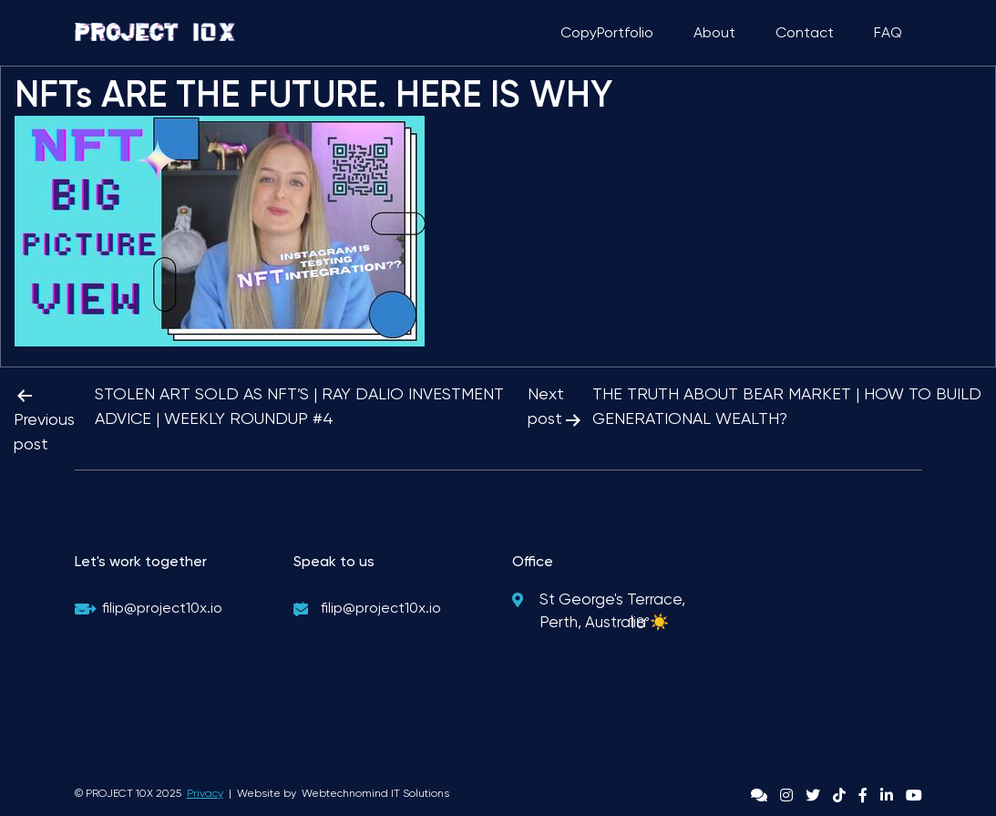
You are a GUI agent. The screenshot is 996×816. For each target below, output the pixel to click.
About (714, 32)
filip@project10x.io (162, 607)
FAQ (888, 32)
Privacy (205, 793)
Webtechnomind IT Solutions (375, 793)
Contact (804, 32)
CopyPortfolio (606, 32)
